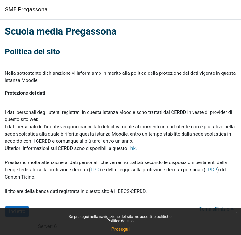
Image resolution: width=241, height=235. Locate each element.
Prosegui (120, 229)
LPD (95, 170)
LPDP (211, 170)
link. (132, 148)
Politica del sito (120, 221)
